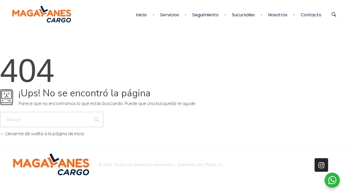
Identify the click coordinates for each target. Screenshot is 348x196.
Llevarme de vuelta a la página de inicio (42, 133)
